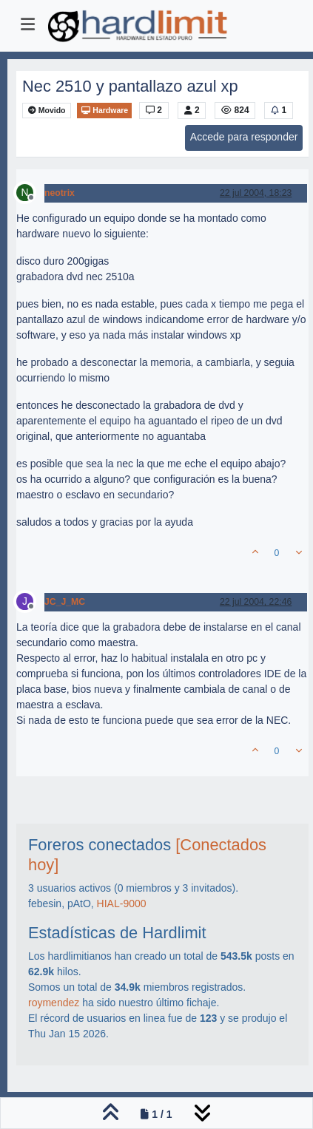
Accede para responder (244, 137)
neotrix (59, 193)
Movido (47, 110)
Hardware (104, 110)
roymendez (53, 1002)
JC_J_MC (64, 602)
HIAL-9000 (122, 903)
